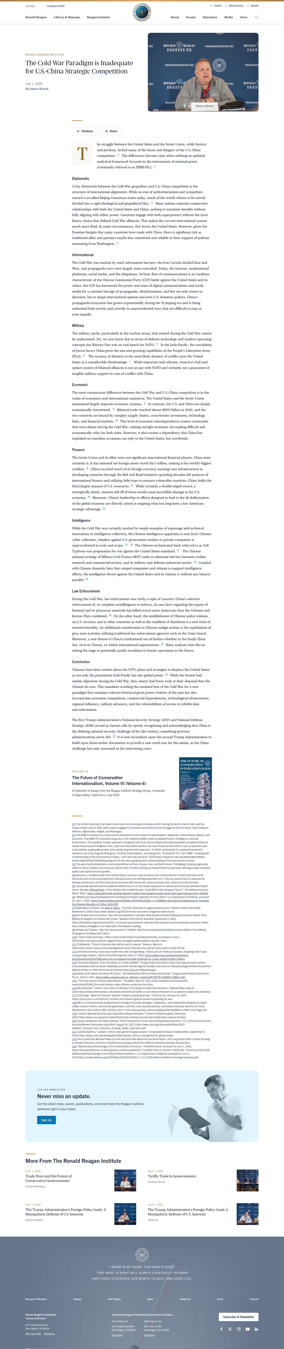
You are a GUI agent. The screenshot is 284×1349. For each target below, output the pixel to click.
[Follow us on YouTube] (247, 1329)
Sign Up (47, 1120)
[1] (73, 824)
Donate (253, 5)
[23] (74, 1046)
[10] (74, 937)
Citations (85, 131)
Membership (234, 5)
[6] (73, 896)
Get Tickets (114, 1299)
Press (220, 1299)
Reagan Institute (98, 17)
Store (244, 17)
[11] (74, 944)
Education (210, 17)
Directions (49, 1333)
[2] (73, 835)
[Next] (43, 6)
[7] (73, 907)
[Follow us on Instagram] (239, 1329)
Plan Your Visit (33, 1333)
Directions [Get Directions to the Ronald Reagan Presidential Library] (117, 1335)
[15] (74, 980)
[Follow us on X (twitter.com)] (230, 1329)
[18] (74, 1002)
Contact (254, 1299)
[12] (74, 951)
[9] (73, 929)
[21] (74, 1031)
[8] (73, 915)
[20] (74, 1020)
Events (191, 17)
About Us (185, 1299)
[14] (74, 973)
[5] (73, 886)
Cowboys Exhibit (56, 5)
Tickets (216, 5)
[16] (74, 988)
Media (228, 17)
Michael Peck (97, 889)
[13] (74, 962)
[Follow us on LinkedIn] (256, 1329)
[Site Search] (257, 17)
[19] (74, 1013)
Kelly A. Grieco (112, 907)
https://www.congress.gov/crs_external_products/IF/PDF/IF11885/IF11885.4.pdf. (141, 977)
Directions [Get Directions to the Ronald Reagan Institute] (149, 1335)
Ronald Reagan (36, 17)
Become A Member (36, 1299)
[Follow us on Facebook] (221, 1329)
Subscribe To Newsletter (238, 1317)
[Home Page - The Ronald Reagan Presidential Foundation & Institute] (142, 12)
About (174, 17)
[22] (74, 1039)
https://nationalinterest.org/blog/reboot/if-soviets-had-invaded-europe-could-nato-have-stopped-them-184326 (147, 893)
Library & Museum (67, 17)
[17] (74, 995)
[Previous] (39, 6)
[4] (73, 875)
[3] (73, 864)
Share (111, 131)
